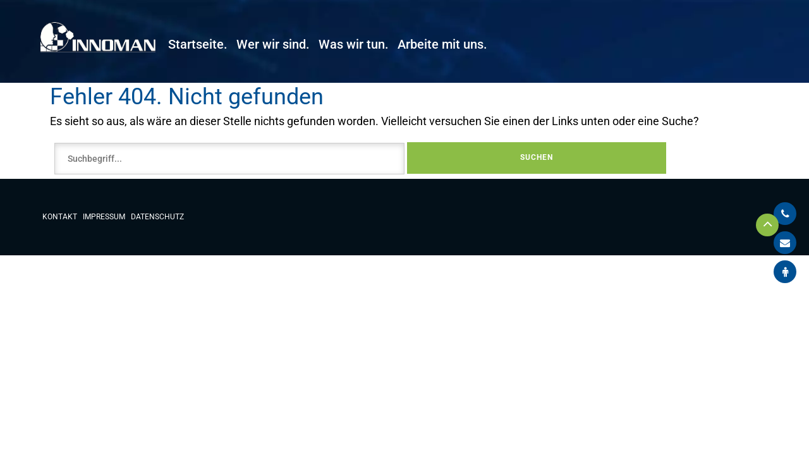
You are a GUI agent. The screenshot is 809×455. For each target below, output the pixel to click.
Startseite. (198, 44)
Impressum (104, 216)
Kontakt (59, 216)
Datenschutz (157, 216)
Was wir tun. (354, 44)
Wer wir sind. (273, 44)
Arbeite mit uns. (442, 44)
